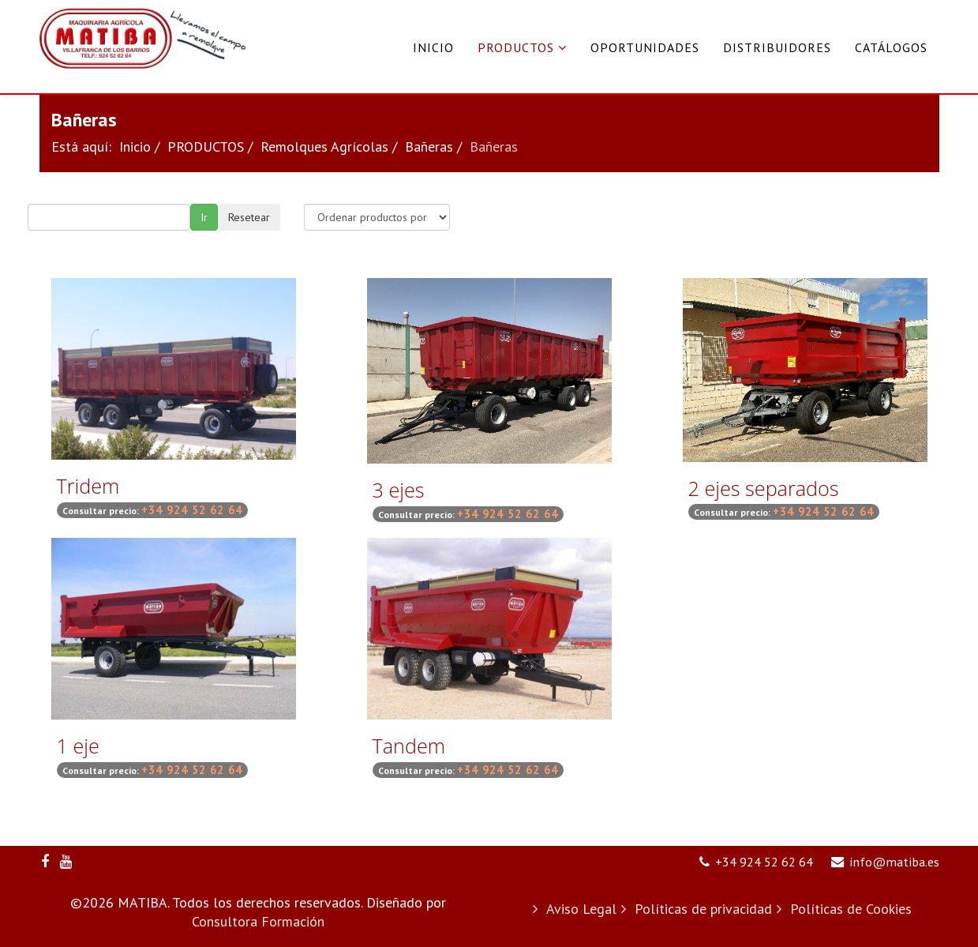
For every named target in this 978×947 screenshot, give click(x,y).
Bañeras (429, 146)
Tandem (409, 745)
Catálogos (891, 47)
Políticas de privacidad (701, 909)
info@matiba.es (894, 862)
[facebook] (45, 861)
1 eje (78, 745)
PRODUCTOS (516, 47)
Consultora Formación (258, 921)
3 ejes (399, 489)
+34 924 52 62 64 (764, 862)
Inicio (433, 47)
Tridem (88, 485)
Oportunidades (644, 47)
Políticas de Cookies (849, 909)
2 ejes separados (763, 488)
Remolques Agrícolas (324, 146)
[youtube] (66, 861)
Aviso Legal (579, 909)
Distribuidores (777, 47)
